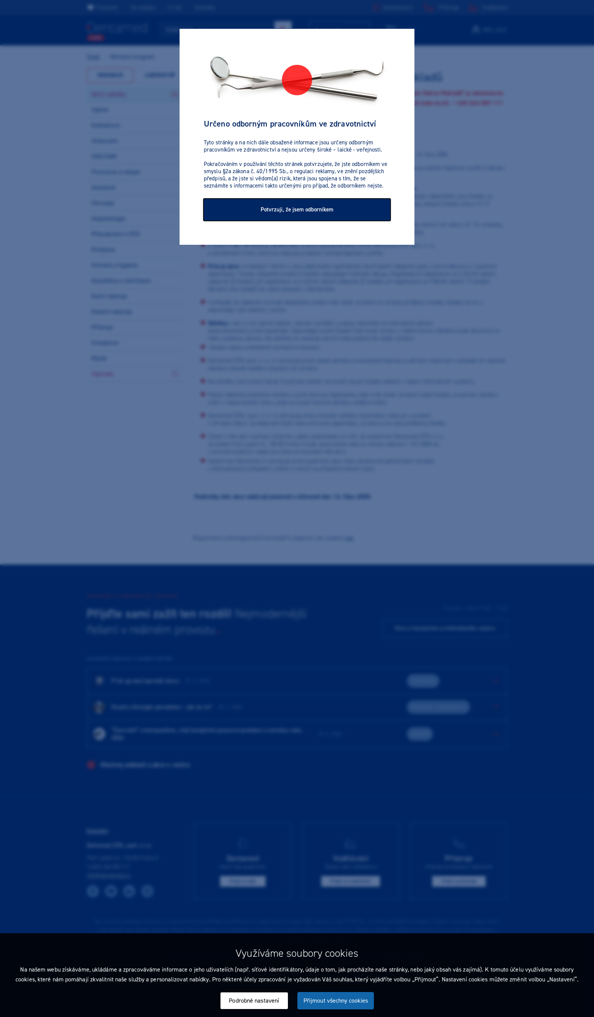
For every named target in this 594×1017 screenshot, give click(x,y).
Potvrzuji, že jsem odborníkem (297, 209)
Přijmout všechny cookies (335, 1000)
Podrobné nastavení (254, 1000)
